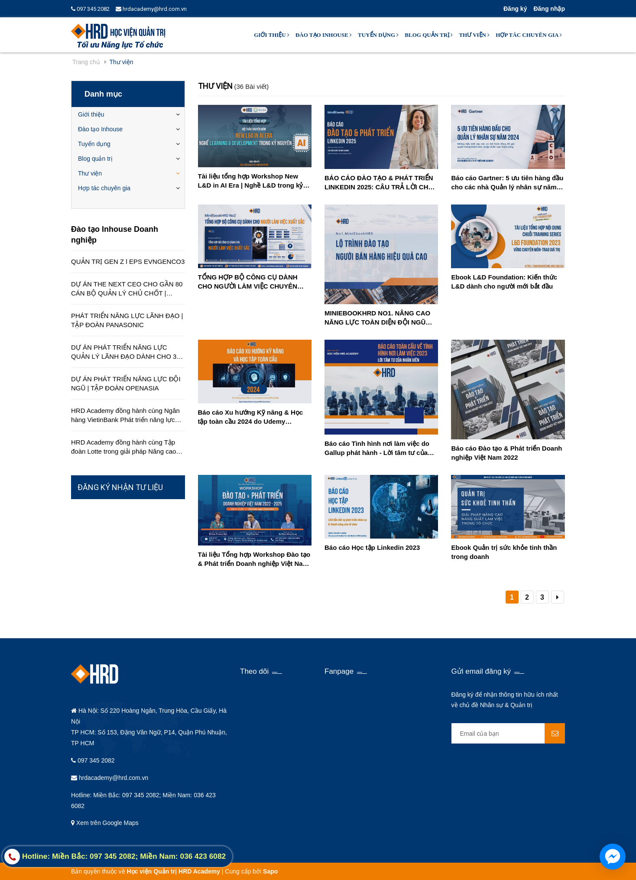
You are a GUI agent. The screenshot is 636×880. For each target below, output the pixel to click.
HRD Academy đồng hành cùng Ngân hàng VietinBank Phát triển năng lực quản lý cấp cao (125, 415)
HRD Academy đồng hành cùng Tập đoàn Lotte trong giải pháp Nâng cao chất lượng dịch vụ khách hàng (123, 447)
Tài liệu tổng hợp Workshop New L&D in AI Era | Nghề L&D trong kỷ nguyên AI (250, 181)
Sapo (270, 871)
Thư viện (474, 35)
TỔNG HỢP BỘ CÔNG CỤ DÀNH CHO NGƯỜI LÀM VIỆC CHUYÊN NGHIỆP (248, 282)
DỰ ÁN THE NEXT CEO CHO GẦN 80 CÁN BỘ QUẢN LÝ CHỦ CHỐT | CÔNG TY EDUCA (126, 289)
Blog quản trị (429, 35)
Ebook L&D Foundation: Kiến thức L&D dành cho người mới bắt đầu (504, 281)
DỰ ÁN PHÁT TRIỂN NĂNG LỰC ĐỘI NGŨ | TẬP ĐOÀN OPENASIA (126, 383)
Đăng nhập (549, 8)
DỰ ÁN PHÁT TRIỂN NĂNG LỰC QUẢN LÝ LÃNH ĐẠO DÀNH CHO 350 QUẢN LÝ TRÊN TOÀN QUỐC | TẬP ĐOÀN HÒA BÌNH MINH (127, 352)
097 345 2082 (90, 9)
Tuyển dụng (378, 35)
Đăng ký (515, 8)
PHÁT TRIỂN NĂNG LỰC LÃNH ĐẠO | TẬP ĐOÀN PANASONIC (127, 320)
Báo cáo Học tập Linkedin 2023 (372, 547)
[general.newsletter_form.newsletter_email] (508, 733)
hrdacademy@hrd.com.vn (151, 9)
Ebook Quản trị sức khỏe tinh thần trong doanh (504, 552)
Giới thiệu (271, 35)
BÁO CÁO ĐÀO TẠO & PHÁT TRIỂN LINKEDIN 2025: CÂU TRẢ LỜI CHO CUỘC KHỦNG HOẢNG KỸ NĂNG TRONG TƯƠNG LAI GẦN (378, 183)
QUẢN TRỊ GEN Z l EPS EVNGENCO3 (128, 261)
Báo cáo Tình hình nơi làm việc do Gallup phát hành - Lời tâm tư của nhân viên (376, 448)
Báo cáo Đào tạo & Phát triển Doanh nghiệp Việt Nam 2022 (506, 453)
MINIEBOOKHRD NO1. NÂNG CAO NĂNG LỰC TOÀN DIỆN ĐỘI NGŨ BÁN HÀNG (377, 318)
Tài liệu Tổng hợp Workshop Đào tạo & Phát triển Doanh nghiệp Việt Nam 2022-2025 (254, 559)
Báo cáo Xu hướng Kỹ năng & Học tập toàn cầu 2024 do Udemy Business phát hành (250, 417)
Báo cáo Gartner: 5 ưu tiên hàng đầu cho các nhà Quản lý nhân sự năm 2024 (507, 183)
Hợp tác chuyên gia (529, 35)
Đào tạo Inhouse (323, 35)
